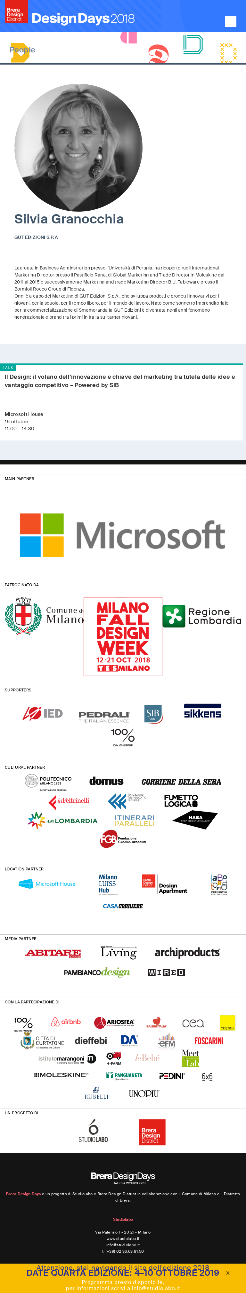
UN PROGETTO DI (21, 1113)
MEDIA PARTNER (21, 938)
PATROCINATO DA (22, 585)
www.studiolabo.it (123, 1238)
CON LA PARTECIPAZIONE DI (32, 1002)
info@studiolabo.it (123, 1245)
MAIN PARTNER (19, 478)
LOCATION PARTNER (24, 869)
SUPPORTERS (18, 690)
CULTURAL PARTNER (25, 767)
